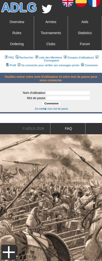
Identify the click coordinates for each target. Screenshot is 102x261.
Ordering (17, 44)
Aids (84, 22)
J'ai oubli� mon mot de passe (51, 108)
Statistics (85, 33)
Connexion (89, 65)
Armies (50, 22)
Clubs (50, 44)
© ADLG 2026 (33, 128)
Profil (11, 65)
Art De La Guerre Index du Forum (2, 71)
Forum (85, 44)
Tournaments (51, 33)
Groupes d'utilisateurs (79, 57)
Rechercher (25, 57)
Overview (17, 22)
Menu (8, 252)
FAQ (9, 57)
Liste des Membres (48, 57)
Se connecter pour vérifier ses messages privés (48, 65)
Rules (16, 33)
